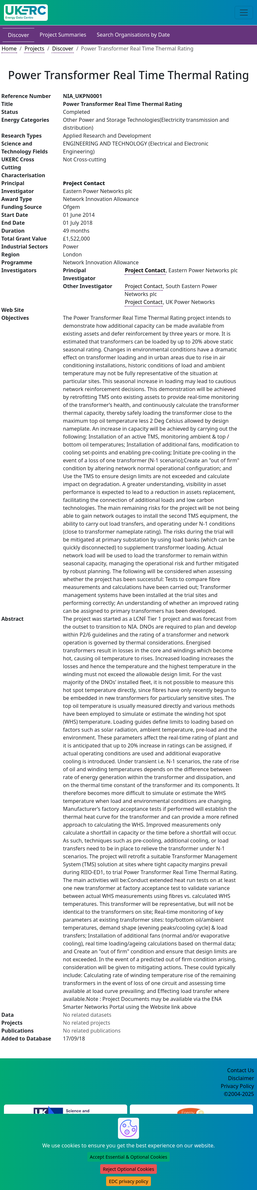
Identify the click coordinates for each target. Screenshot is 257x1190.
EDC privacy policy (128, 1181)
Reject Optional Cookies (128, 1169)
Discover (18, 35)
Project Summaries (63, 34)
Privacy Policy (237, 1086)
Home (9, 48)
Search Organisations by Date (133, 34)
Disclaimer (241, 1078)
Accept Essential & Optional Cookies (128, 1157)
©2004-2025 (239, 1094)
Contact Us (240, 1070)
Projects (34, 48)
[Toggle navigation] (244, 12)
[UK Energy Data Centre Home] (26, 12)
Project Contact (143, 286)
